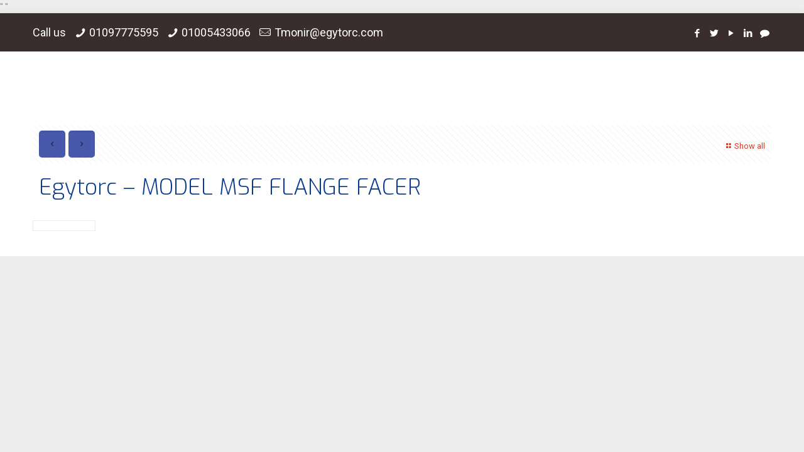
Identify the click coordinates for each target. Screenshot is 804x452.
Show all (744, 146)
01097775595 (123, 32)
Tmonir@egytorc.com (328, 32)
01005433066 (216, 32)
